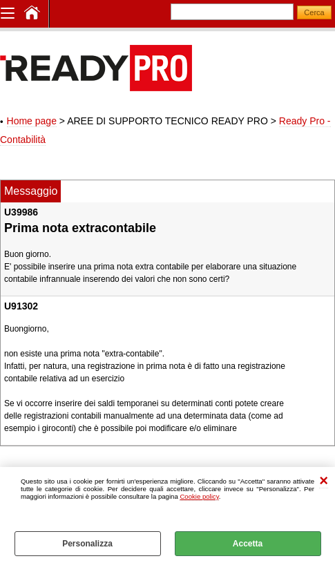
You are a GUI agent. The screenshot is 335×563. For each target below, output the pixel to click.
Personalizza (87, 543)
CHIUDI (323, 481)
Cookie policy (199, 496)
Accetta (247, 543)
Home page (32, 120)
